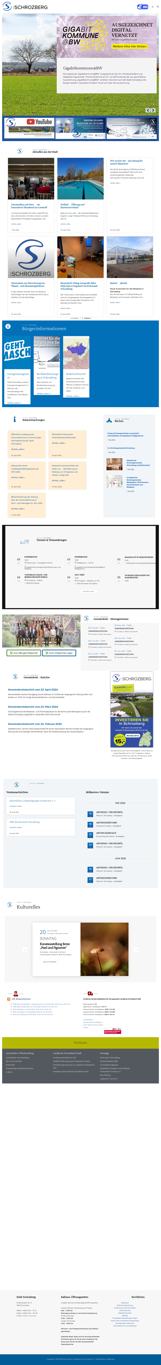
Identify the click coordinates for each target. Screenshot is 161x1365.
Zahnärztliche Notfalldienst (92, 1022)
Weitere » (87, 318)
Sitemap (125, 1316)
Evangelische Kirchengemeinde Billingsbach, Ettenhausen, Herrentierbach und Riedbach (138, 482)
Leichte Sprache (125, 1310)
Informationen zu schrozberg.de (125, 1326)
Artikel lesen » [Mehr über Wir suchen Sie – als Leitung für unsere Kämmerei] (115, 183)
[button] (158, 7)
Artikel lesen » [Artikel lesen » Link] (59, 443)
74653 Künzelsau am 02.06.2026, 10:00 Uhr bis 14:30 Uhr (32, 1012)
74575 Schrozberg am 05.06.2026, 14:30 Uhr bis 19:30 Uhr (33, 1014)
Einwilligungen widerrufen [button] (125, 1323)
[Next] (153, 110)
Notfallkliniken (88, 1020)
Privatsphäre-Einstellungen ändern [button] (125, 1318)
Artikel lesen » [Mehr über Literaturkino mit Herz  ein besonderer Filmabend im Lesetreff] (16, 224)
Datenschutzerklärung (125, 1305)
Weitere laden (88, 591)
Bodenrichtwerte (76, 374)
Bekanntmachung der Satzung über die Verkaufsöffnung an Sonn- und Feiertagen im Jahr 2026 (26, 500)
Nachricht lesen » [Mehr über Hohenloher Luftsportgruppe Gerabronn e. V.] (16, 806)
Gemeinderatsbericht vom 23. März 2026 (33, 706)
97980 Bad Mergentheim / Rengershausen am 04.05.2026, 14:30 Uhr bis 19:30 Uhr (41, 1004)
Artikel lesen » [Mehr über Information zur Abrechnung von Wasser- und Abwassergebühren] (16, 302)
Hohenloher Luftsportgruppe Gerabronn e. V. (33, 801)
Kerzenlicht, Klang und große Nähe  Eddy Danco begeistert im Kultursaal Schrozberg (79, 286)
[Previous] (147, 110)
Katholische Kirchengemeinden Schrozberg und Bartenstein (138, 462)
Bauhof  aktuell (118, 283)
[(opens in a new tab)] (107, 37)
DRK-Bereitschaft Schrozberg (24, 822)
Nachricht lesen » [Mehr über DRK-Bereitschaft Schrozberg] (16, 827)
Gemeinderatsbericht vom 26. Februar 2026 (35, 724)
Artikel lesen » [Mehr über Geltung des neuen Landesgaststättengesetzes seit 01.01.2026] (18, 477)
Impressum (125, 1303)
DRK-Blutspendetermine (21, 999)
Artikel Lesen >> (14, 403)
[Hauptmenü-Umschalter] (152, 6)
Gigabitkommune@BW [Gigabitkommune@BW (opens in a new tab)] (82, 68)
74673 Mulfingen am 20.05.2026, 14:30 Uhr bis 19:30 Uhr (32, 1009)
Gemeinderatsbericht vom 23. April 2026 (33, 689)
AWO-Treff (79, 575)
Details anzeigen (50, 962)
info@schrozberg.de (29, 1316)
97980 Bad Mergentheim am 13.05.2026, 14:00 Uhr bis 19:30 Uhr (35, 1007)
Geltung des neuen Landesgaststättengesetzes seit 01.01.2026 (25, 468)
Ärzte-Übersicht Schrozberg (93, 1025)
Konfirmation (31, 557)
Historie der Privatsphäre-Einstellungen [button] (125, 1321)
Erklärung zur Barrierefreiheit (125, 1308)
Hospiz (85, 1027)
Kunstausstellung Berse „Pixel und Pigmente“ (55, 946)
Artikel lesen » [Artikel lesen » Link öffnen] (66, 308)
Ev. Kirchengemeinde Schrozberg (121, 448)
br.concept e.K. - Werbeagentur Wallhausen (99, 1359)
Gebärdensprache (124, 1313)
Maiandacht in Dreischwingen (139, 557)
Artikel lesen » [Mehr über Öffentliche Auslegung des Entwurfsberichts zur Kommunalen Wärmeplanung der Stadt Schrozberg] (18, 449)
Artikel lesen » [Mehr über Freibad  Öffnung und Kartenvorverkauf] (66, 224)
